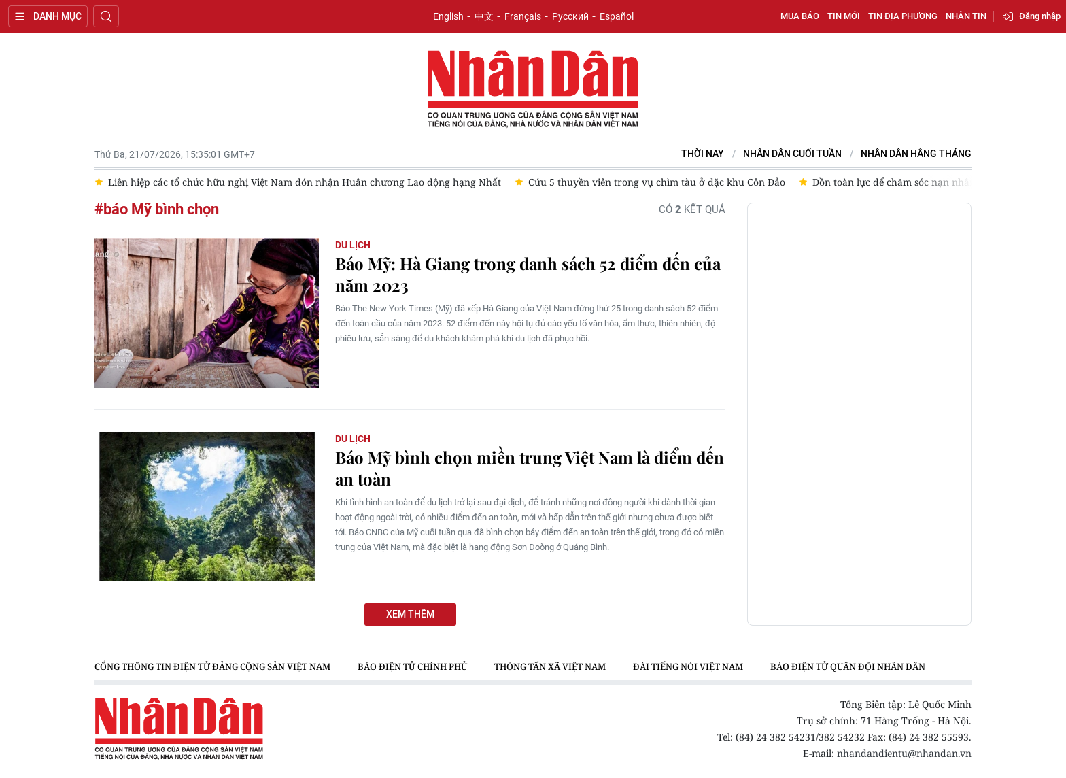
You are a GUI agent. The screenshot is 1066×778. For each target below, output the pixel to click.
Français (522, 16)
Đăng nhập (1040, 16)
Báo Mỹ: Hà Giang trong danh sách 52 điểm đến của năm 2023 (528, 274)
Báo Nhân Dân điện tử (533, 90)
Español (617, 16)
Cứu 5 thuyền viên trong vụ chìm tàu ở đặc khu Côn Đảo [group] (656, 181)
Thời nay (702, 154)
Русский (570, 16)
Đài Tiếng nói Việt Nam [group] (688, 666)
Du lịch (353, 244)
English (448, 16)
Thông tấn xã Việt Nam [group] (550, 666)
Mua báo (799, 16)
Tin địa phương (903, 16)
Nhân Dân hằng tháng (916, 154)
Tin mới (843, 16)
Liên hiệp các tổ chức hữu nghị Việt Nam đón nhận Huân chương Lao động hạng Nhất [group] (304, 181)
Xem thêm (410, 614)
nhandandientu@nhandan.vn (904, 753)
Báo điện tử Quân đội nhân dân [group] (847, 666)
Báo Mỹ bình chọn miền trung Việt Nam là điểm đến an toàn (529, 468)
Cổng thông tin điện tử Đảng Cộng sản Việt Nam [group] (212, 666)
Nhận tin (966, 16)
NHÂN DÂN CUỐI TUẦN (792, 154)
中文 (484, 16)
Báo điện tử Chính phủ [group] (412, 666)
